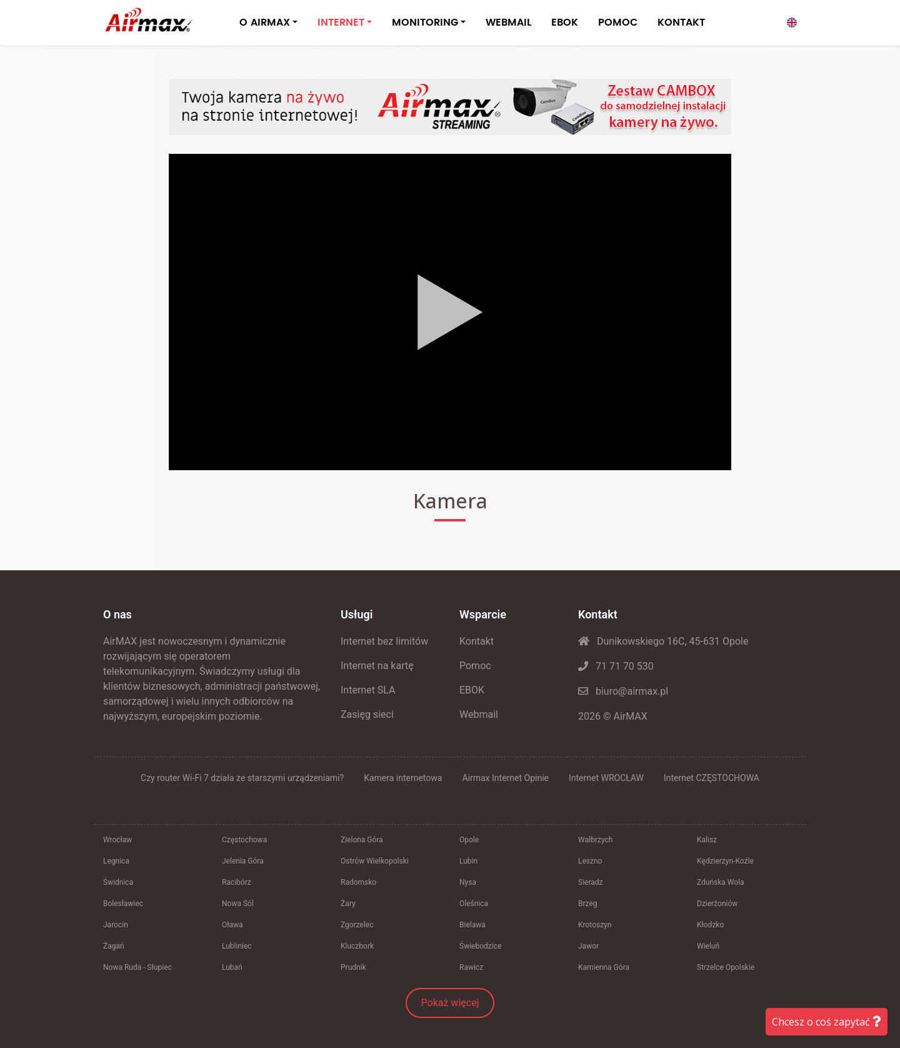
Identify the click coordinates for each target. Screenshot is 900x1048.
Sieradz (590, 882)
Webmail (478, 714)
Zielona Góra (362, 839)
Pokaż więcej (450, 1003)
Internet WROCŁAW (606, 778)
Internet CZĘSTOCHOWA (711, 778)
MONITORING (425, 22)
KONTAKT (681, 22)
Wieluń (708, 946)
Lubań (232, 967)
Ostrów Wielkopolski (375, 861)
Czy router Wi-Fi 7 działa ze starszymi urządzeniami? (242, 778)
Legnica (116, 861)
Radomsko (358, 882)
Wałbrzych (595, 839)
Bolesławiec (123, 903)
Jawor (588, 946)
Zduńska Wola (720, 882)
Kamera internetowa (403, 778)
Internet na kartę (377, 666)
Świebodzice (480, 946)
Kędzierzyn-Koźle (725, 861)
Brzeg (588, 903)
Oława (232, 924)
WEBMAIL (508, 22)
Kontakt (476, 641)
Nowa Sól (238, 903)
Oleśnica (473, 903)
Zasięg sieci (367, 714)
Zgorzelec (357, 924)
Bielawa (472, 924)
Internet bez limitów (384, 641)
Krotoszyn (594, 924)
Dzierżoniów (717, 903)
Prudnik (353, 967)
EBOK (564, 22)
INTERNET (341, 22)
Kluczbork (357, 946)
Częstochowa (244, 839)
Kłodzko (710, 924)
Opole (469, 839)
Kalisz (707, 839)
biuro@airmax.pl (623, 691)
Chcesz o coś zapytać (826, 1022)
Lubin (468, 861)
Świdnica (118, 882)
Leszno (590, 861)
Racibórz (236, 882)
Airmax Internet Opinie (505, 778)
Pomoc (475, 666)
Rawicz (471, 967)
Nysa (467, 882)
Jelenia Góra (243, 861)
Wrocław (117, 839)
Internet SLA (368, 690)
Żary (348, 903)
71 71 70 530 (616, 666)
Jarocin (115, 924)
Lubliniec (237, 946)
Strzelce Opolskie (725, 967)
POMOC (618, 22)
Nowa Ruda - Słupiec (137, 967)
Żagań (113, 946)
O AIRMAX (264, 22)
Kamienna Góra (603, 967)
